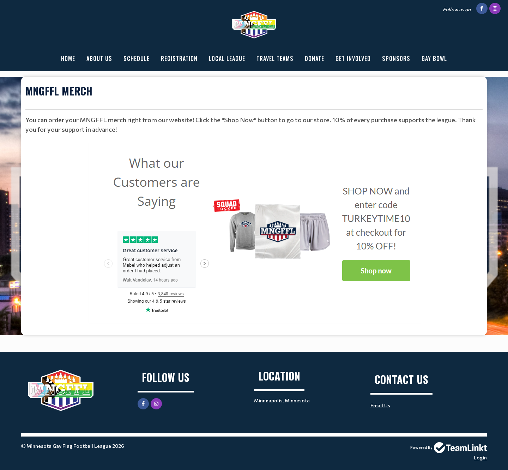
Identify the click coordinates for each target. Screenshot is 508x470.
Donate (314, 58)
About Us (99, 58)
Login (480, 457)
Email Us (380, 405)
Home (68, 58)
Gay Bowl (434, 58)
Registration (179, 58)
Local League (227, 58)
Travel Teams (275, 58)
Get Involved (353, 58)
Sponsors (396, 58)
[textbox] (254, 96)
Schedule (136, 58)
